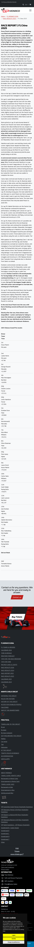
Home (3, 16)
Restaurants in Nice (7, 787)
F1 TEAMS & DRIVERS (8, 647)
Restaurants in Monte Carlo (9, 778)
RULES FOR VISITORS (8, 699)
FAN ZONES (5, 707)
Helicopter (4, 747)
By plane (3, 730)
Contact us (17, 597)
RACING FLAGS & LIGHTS (9, 665)
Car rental (4, 741)
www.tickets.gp (17, 854)
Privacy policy (5, 869)
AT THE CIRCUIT (6, 750)
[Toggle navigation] (30, 10)
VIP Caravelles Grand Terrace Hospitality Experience (17, 807)
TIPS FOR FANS (6, 662)
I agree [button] (13, 935)
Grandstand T (5, 839)
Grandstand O (5, 836)
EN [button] (26, 5)
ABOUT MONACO (6, 773)
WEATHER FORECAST (8, 656)
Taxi (2, 744)
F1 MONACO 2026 (12, 16)
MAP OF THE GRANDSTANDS (10, 710)
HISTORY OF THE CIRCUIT (9, 701)
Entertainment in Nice (7, 790)
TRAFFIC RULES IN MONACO (10, 753)
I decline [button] (14, 938)
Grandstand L (5, 833)
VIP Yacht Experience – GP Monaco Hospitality (15, 825)
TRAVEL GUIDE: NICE (7, 784)
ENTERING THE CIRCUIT (9, 696)
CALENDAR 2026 (6, 650)
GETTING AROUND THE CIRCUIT (11, 736)
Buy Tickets (17, 616)
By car (3, 727)
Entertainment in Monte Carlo (10, 781)
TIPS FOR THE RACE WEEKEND (11, 659)
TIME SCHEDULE (6, 653)
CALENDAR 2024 (6, 682)
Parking (3, 739)
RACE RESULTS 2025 (9, 18)
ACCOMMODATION (7, 756)
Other (3, 842)
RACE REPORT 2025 (7, 673)
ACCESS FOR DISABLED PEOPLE (11, 704)
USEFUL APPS (5, 759)
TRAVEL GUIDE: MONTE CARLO (11, 776)
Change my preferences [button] (14, 942)
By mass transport (6, 733)
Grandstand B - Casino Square (10, 828)
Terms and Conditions (7, 867)
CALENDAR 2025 (6, 679)
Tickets (17, 851)
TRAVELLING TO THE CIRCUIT (10, 724)
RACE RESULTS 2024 (7, 670)
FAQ (17, 848)
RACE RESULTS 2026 (7, 667)
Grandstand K (5, 831)
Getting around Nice (7, 793)
